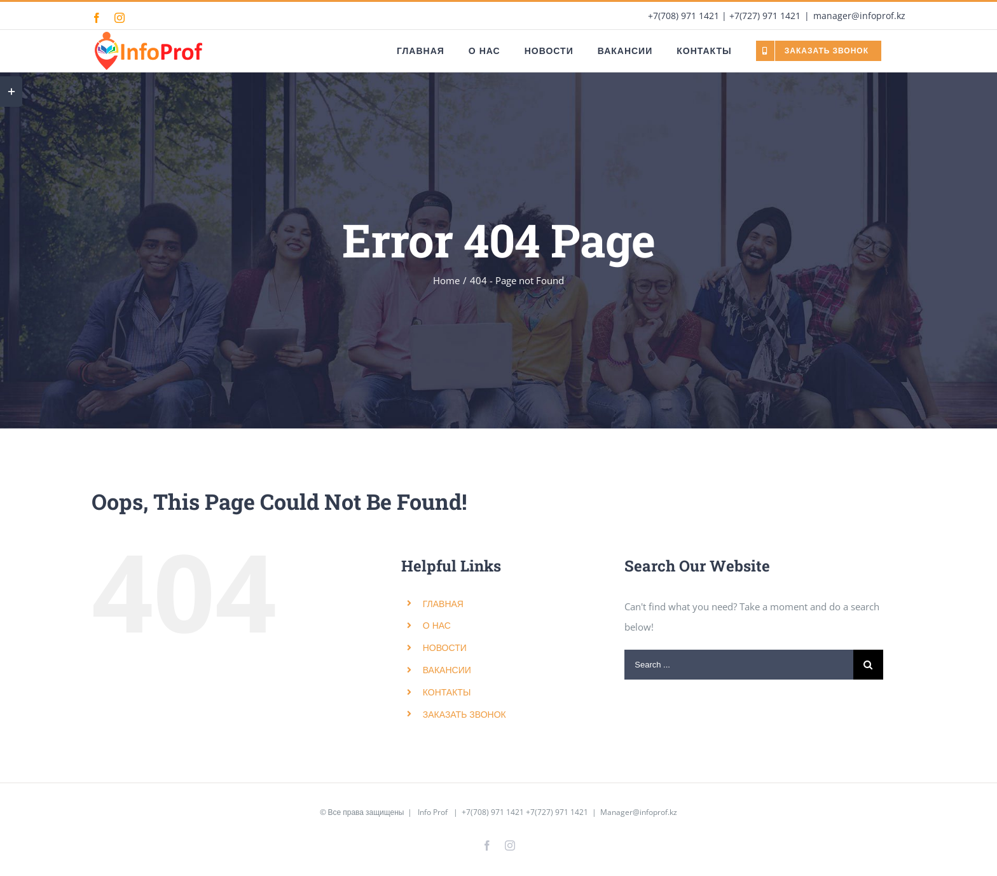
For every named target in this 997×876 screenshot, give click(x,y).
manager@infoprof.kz (859, 16)
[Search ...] (738, 665)
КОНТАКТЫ (447, 692)
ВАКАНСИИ (447, 670)
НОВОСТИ (445, 647)
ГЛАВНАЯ (443, 604)
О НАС (437, 625)
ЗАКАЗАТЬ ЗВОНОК (464, 714)
